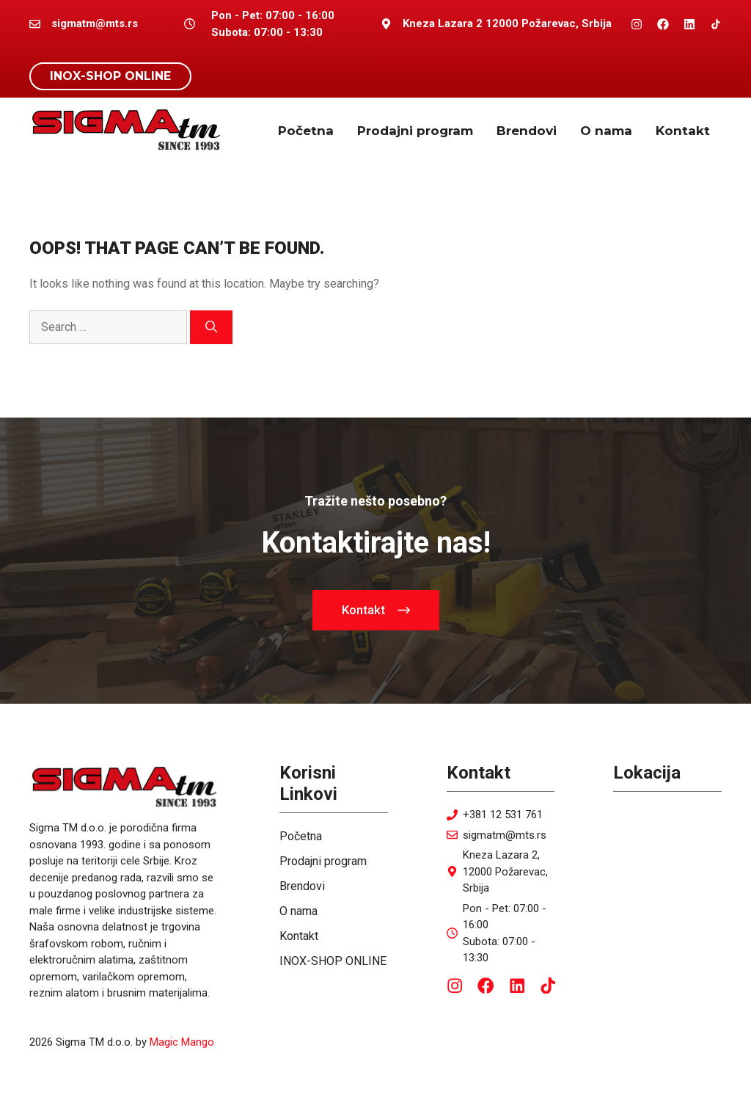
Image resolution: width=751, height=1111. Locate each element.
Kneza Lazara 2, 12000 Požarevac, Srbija (505, 871)
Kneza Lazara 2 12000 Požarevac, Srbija (507, 23)
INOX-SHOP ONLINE (110, 76)
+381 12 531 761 (503, 814)
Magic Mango (182, 1042)
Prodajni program (415, 130)
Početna (306, 130)
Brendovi (527, 130)
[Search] (211, 327)
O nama (606, 130)
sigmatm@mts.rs (504, 835)
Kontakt (683, 130)
